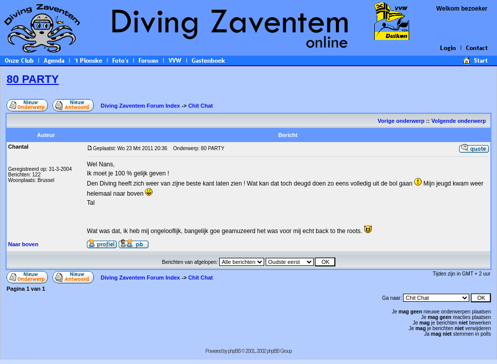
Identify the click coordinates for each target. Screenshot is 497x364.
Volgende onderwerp (459, 121)
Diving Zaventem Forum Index (140, 106)
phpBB (234, 351)
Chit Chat (200, 106)
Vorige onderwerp (401, 121)
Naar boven (23, 244)
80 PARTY (33, 79)
